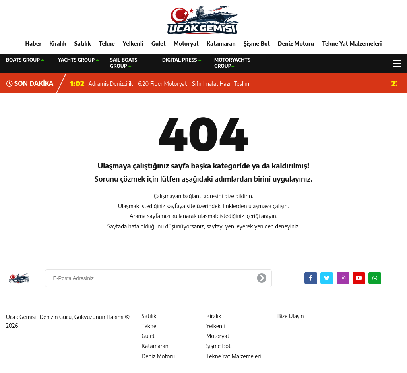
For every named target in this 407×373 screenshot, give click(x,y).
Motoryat (186, 43)
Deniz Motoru (296, 43)
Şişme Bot (257, 43)
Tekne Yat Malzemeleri (352, 43)
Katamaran (221, 43)
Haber (33, 43)
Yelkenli (133, 43)
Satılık (82, 43)
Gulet (158, 43)
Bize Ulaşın (290, 316)
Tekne (107, 43)
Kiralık (57, 43)
